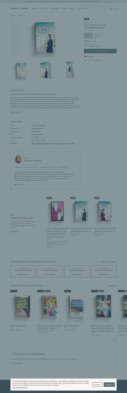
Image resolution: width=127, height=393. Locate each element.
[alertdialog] (63, 384)
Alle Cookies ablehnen (20, 387)
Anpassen (97, 385)
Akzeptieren (109, 385)
